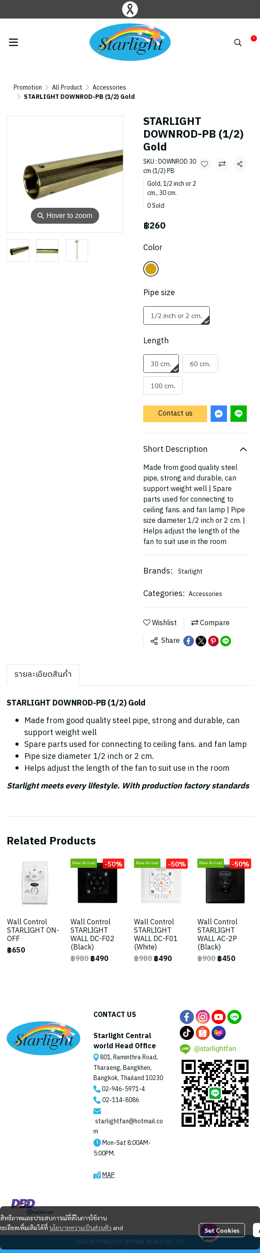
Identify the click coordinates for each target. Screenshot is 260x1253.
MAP (108, 1166)
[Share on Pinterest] (213, 631)
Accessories (83, 88)
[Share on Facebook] (188, 631)
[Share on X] (201, 631)
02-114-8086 (120, 1091)
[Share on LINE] (225, 631)
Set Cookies (221, 1230)
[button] (238, 42)
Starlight (190, 562)
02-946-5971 (120, 1080)
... (54, 88)
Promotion (28, 88)
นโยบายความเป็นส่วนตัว (80, 1227)
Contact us (175, 404)
